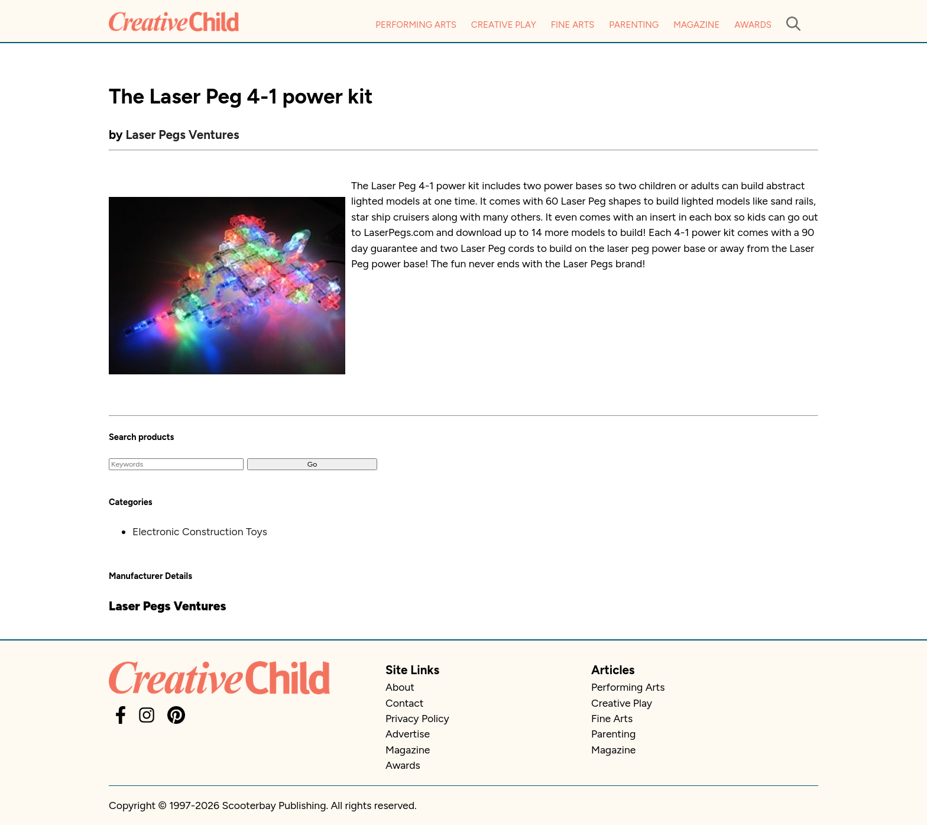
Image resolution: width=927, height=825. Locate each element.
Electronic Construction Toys (199, 531)
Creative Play (503, 25)
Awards (753, 25)
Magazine (696, 25)
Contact (404, 703)
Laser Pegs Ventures (182, 134)
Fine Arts (572, 25)
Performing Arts (415, 25)
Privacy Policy (417, 718)
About (399, 687)
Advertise (407, 733)
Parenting (634, 25)
